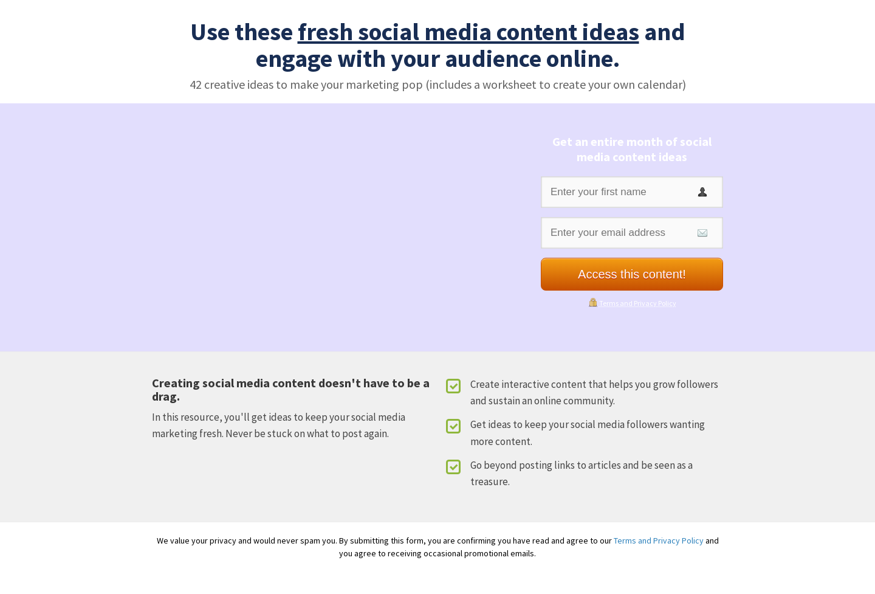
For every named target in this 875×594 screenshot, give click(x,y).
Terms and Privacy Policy (637, 303)
